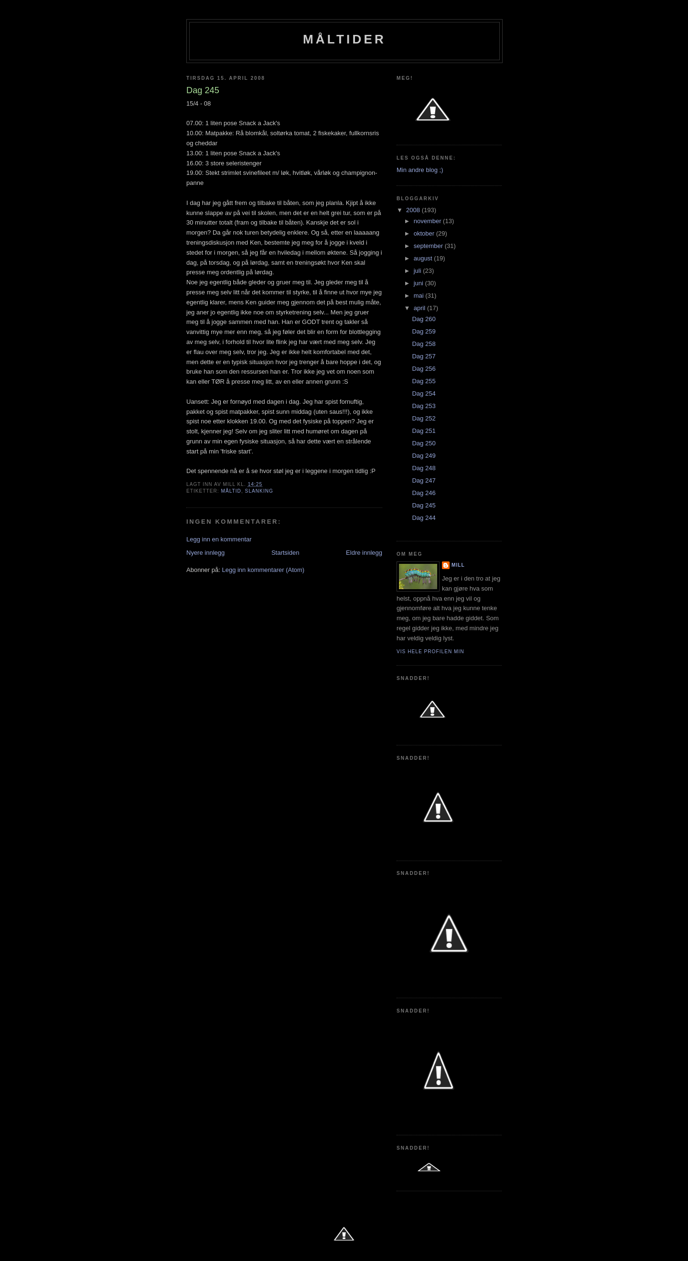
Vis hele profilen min (430, 651)
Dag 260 (423, 319)
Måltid (231, 491)
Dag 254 (423, 393)
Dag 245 (423, 505)
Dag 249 (423, 455)
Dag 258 (423, 343)
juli (418, 270)
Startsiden (285, 552)
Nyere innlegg (205, 552)
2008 (414, 210)
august (424, 258)
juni (419, 283)
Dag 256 (423, 368)
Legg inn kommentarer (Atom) (263, 569)
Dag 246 (423, 492)
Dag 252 (423, 418)
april (420, 308)
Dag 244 (423, 517)
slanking (259, 491)
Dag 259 (423, 331)
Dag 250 (423, 443)
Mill (458, 565)
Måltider (344, 39)
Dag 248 (423, 468)
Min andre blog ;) (420, 169)
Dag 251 (423, 430)
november (428, 221)
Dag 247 (423, 480)
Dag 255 (423, 381)
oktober (425, 233)
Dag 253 (423, 406)
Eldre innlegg (364, 552)
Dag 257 (423, 356)
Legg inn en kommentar (219, 539)
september (429, 245)
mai (420, 295)
